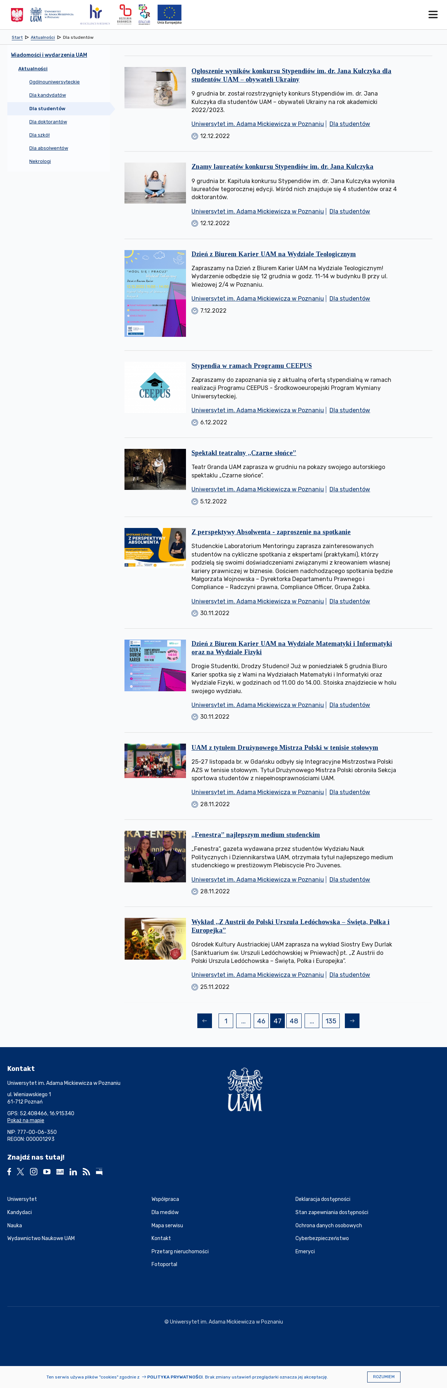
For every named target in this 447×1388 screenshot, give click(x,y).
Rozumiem (384, 1376)
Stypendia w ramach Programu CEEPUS (251, 365)
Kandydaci (19, 1212)
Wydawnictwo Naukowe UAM (41, 1238)
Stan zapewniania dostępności (331, 1212)
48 (295, 1022)
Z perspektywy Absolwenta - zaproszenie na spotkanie (271, 532)
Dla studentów (349, 123)
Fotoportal (164, 1264)
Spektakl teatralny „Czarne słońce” (243, 453)
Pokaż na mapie (25, 1120)
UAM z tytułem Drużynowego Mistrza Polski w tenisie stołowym (284, 747)
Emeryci (305, 1252)
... (243, 1021)
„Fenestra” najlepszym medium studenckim (255, 834)
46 (263, 1022)
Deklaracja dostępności (322, 1199)
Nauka (14, 1226)
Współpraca (165, 1199)
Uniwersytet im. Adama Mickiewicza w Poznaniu (257, 123)
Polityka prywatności (175, 1377)
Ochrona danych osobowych (328, 1226)
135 (332, 1022)
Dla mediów (165, 1212)
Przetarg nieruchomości (180, 1252)
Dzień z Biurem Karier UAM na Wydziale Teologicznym (273, 254)
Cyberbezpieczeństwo (322, 1238)
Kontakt (161, 1238)
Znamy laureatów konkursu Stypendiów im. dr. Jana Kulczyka (282, 166)
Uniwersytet (22, 1199)
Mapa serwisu (167, 1226)
